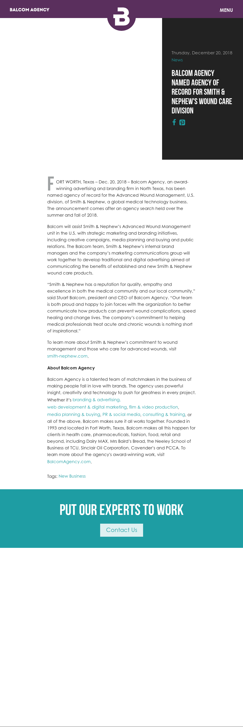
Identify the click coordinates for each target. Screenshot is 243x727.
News (177, 59)
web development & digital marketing (87, 407)
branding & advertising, (97, 399)
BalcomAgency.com (69, 461)
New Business (72, 476)
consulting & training (164, 414)
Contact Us (121, 530)
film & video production (153, 407)
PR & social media (121, 414)
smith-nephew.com (67, 356)
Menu (226, 10)
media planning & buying (73, 414)
